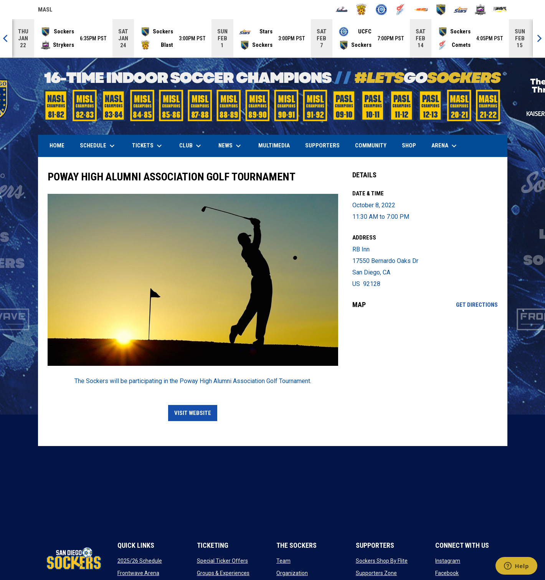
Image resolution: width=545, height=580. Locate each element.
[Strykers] (480, 9)
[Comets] (401, 9)
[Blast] (361, 9)
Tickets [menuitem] (148, 145)
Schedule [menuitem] (98, 145)
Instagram (447, 561)
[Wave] (500, 9)
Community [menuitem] (370, 145)
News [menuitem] (230, 145)
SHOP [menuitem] (412, 145)
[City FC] (381, 9)
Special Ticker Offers (222, 561)
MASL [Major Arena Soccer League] (45, 10)
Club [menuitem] (191, 145)
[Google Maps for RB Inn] (425, 377)
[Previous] (6, 38)
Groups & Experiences (223, 573)
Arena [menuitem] (447, 145)
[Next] (539, 38)
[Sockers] (441, 9)
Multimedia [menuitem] (274, 145)
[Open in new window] (193, 280)
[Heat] (421, 9)
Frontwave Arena (138, 573)
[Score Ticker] (272, 38)
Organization (292, 573)
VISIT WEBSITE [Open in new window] (192, 413)
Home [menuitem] (57, 145)
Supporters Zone (376, 573)
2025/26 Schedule (139, 561)
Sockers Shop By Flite (382, 561)
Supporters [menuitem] (322, 145)
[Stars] (461, 9)
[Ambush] (342, 9)
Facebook (447, 573)
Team (283, 561)
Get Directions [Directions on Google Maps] (477, 304)
